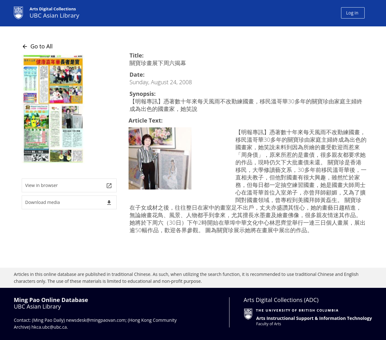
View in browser (68, 185)
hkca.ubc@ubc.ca (49, 327)
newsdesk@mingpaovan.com (96, 320)
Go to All (37, 46)
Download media (68, 202)
